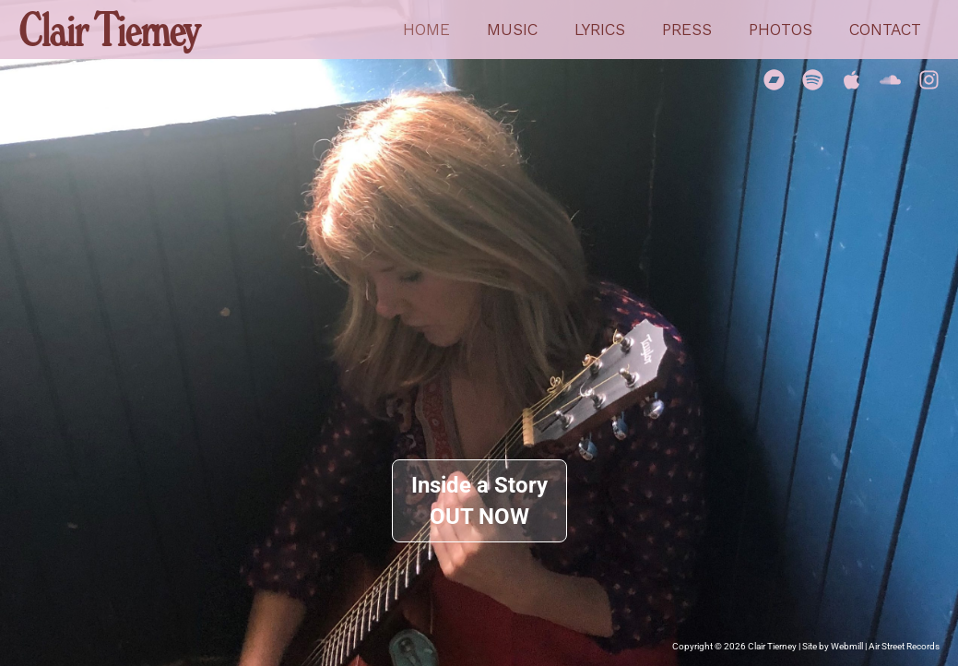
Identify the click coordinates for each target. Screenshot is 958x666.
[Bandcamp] (774, 79)
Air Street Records (904, 646)
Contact (887, 29)
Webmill (847, 646)
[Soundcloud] (890, 79)
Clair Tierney (108, 28)
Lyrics (612, 29)
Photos (786, 29)
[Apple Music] (851, 79)
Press (696, 29)
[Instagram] (929, 79)
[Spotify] (812, 79)
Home (446, 29)
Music (528, 29)
